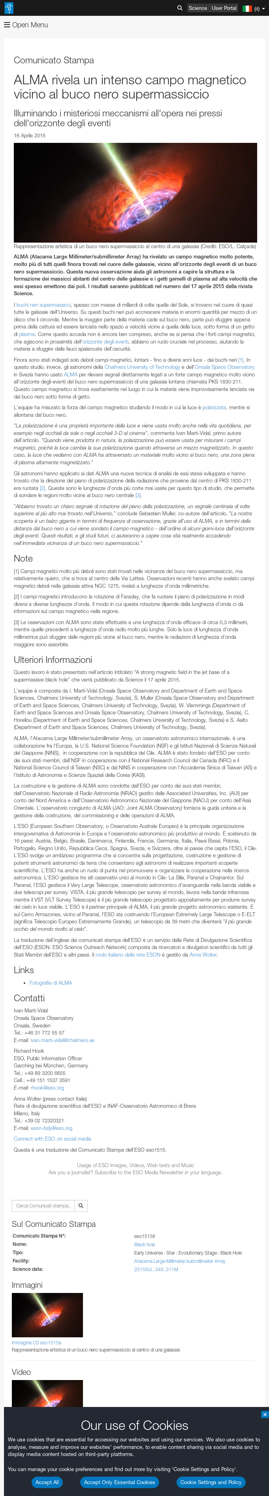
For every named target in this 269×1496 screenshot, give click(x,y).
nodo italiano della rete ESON (128, 954)
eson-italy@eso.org (51, 1128)
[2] (42, 488)
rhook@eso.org (47, 1087)
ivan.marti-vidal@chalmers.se (62, 1040)
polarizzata (214, 407)
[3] (138, 495)
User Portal (224, 8)
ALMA (70, 374)
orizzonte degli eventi (105, 341)
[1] (240, 360)
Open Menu (26, 25)
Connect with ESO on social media (52, 1138)
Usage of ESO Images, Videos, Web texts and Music (135, 1165)
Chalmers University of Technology (142, 367)
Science (198, 8)
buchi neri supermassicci (44, 305)
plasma (27, 334)
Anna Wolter (203, 954)
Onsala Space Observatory (224, 367)
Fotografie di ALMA (51, 983)
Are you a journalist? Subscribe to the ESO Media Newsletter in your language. (136, 1172)
